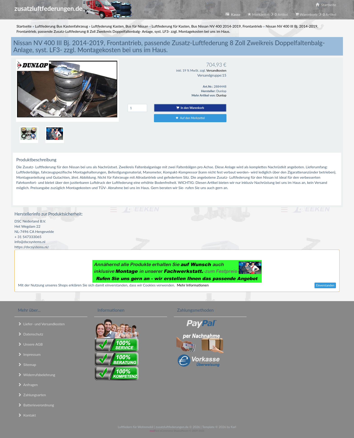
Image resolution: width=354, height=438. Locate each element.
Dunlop (221, 95)
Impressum (29, 354)
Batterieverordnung (36, 405)
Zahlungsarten (32, 395)
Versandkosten (216, 70)
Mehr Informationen (193, 285)
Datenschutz (30, 334)
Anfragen (28, 384)
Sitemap (27, 364)
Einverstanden (325, 285)
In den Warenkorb (190, 108)
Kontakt (27, 415)
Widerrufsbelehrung (36, 374)
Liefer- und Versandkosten (41, 324)
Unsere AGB (30, 344)
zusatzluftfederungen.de (73, 8)
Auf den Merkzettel (190, 118)
